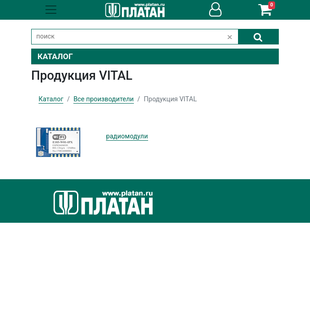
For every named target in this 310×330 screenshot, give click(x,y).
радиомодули (127, 136)
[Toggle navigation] (51, 9)
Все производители (103, 99)
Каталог (51, 99)
